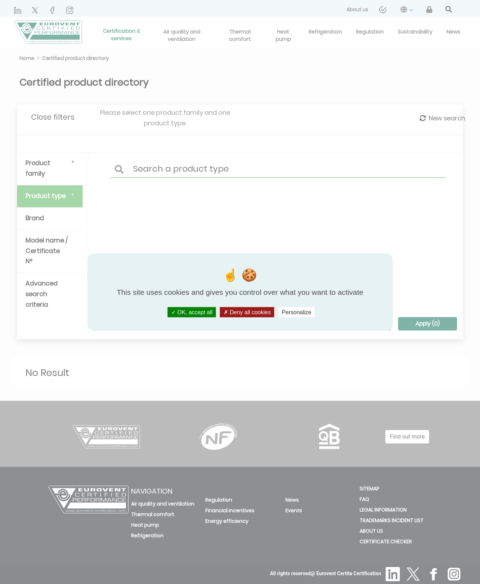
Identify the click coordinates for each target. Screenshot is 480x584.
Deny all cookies (247, 312)
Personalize (297, 312)
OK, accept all (192, 312)
